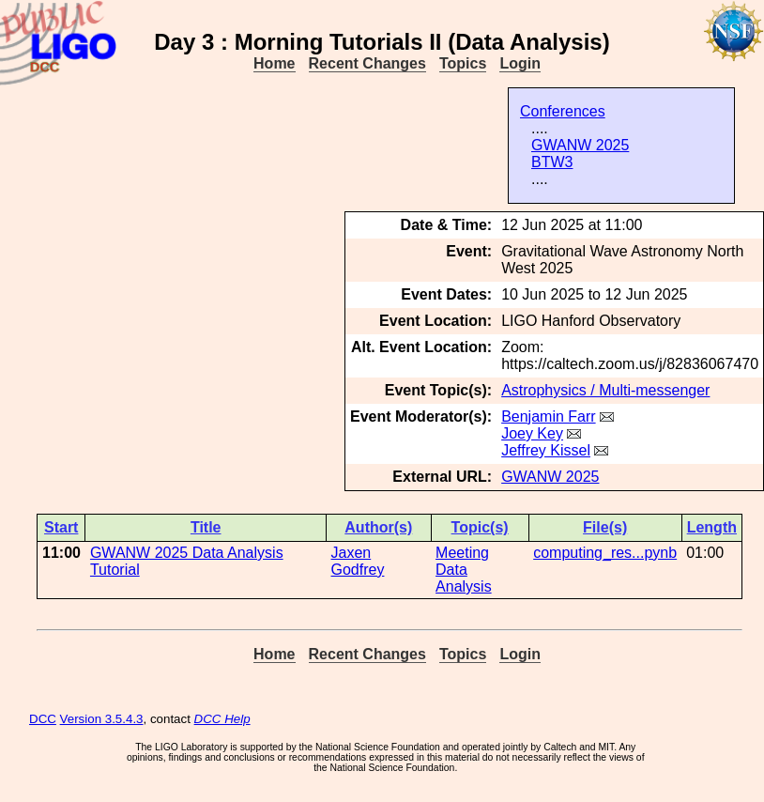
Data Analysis (463, 578)
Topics (462, 63)
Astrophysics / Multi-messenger (605, 390)
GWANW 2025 (580, 145)
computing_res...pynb (605, 553)
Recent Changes (367, 63)
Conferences (562, 111)
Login (520, 63)
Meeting (462, 553)
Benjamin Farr (548, 416)
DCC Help (222, 719)
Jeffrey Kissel (545, 450)
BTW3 (552, 162)
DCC (42, 719)
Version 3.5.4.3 (102, 719)
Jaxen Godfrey (358, 561)
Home (274, 63)
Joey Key (532, 433)
